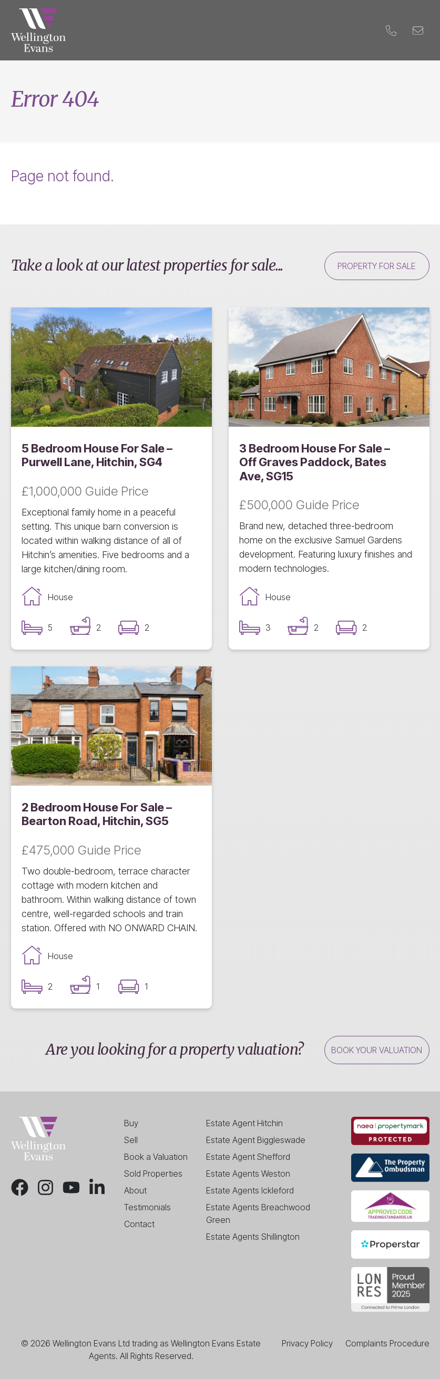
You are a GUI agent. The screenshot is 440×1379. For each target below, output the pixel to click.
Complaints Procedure (387, 1343)
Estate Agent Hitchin (244, 1123)
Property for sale (376, 266)
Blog (315, 30)
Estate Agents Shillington (253, 1236)
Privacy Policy (307, 1343)
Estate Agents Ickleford (250, 1190)
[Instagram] (45, 1187)
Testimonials (147, 1207)
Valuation (240, 30)
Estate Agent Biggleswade (255, 1140)
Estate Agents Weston (248, 1173)
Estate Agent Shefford (248, 1156)
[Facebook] (19, 1187)
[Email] (418, 30)
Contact (352, 30)
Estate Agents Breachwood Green (258, 1213)
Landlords (189, 30)
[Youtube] (71, 1187)
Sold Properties (153, 1173)
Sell (149, 30)
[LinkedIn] (97, 1187)
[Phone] (391, 30)
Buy (124, 30)
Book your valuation (376, 1050)
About (135, 1190)
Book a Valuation (156, 1156)
